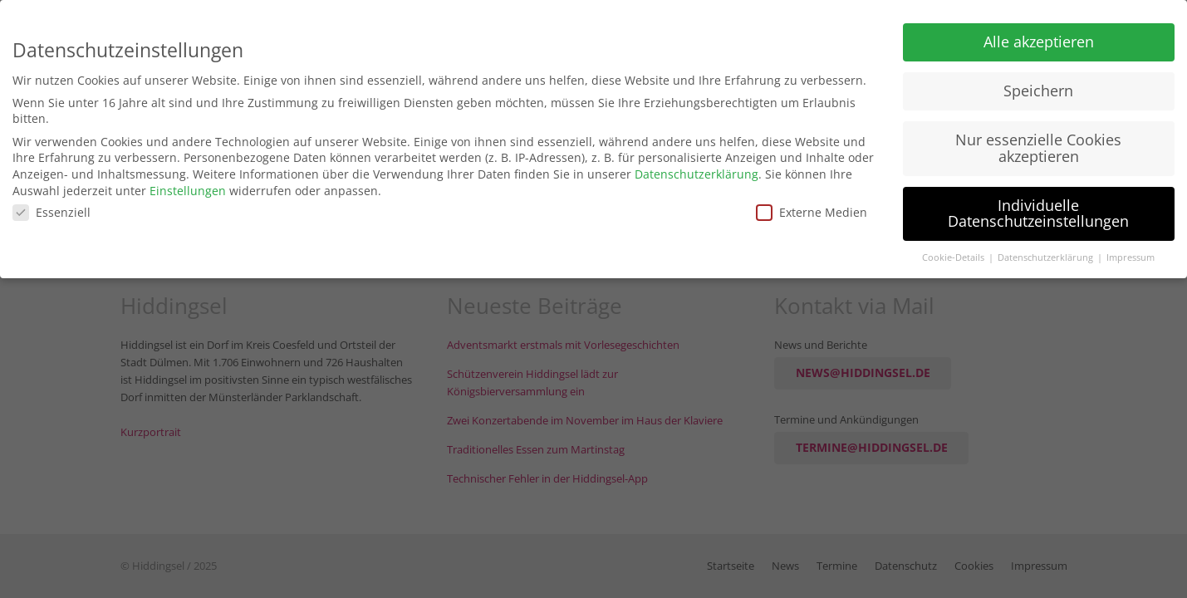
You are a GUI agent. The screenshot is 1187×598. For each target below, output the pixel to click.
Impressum (1130, 253)
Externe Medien (811, 208)
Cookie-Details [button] (954, 253)
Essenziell (51, 208)
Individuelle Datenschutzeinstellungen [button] (1038, 208)
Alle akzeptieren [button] (1038, 37)
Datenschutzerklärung (696, 170)
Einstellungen (188, 186)
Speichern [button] (1038, 86)
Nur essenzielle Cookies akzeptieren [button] (1038, 143)
